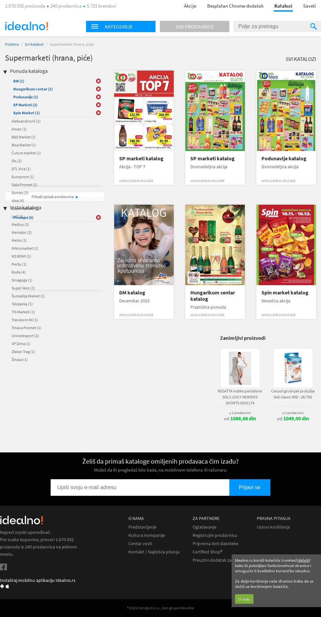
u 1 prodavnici (240, 412)
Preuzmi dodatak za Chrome (221, 560)
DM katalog (132, 292)
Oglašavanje (204, 527)
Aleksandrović (26, 121)
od (240, 419)
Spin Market (26, 112)
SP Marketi (25, 104)
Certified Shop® (207, 552)
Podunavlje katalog (283, 158)
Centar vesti (140, 543)
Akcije (190, 6)
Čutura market (26, 152)
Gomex (20, 192)
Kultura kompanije (146, 535)
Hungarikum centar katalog (212, 295)
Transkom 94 (25, 319)
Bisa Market (24, 144)
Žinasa (20, 359)
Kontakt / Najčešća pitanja (153, 552)
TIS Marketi (23, 311)
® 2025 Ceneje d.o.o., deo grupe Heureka (160, 607)
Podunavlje (25, 96)
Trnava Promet (26, 327)
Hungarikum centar (33, 88)
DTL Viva (21, 168)
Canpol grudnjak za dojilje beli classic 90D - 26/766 (293, 393)
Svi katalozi (34, 44)
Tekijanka (22, 303)
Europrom (23, 176)
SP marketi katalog (141, 158)
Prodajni (23, 217)
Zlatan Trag (23, 351)
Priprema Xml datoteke (215, 543)
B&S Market (24, 136)
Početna (12, 44)
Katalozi (283, 6)
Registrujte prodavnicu (215, 535)
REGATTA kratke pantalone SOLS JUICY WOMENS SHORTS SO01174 (240, 396)
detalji (303, 560)
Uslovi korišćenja (273, 527)
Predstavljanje (142, 527)
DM (18, 80)
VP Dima (21, 343)
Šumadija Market (28, 295)
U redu (244, 599)
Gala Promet (24, 184)
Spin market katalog (284, 292)
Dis (17, 160)
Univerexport (25, 335)
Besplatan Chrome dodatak (235, 6)
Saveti (309, 6)
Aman (19, 129)
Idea (18, 200)
